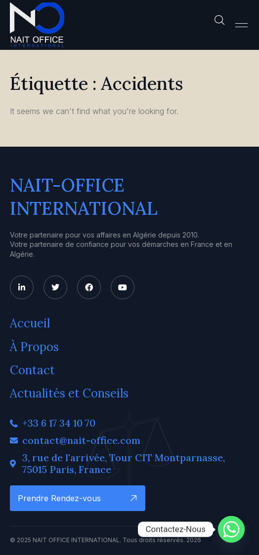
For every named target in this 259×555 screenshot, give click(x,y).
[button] (241, 25)
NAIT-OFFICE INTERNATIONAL (84, 197)
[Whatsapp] (231, 529)
